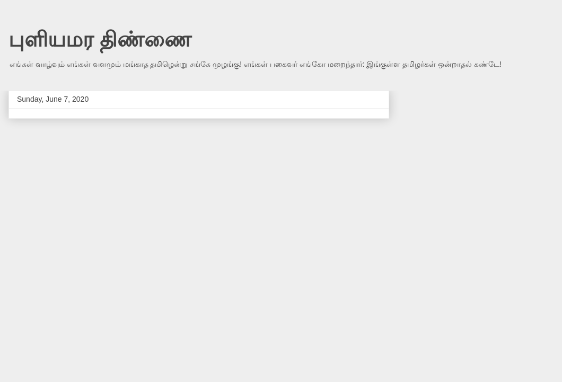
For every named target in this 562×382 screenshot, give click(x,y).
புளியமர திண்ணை (99, 39)
